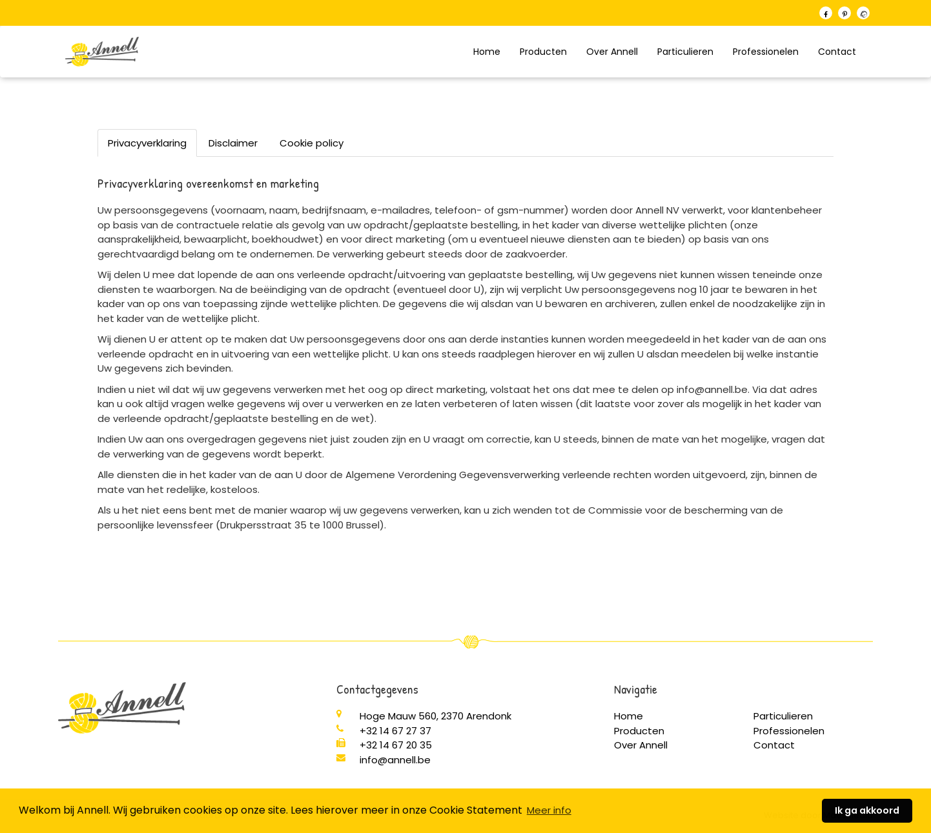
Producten (543, 51)
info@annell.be (395, 760)
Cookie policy (311, 143)
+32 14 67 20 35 (396, 745)
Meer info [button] (549, 810)
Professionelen (766, 51)
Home (486, 51)
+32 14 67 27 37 (395, 731)
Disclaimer (233, 143)
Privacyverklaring (147, 143)
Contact (837, 51)
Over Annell (612, 51)
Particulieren (685, 51)
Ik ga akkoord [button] (867, 810)
